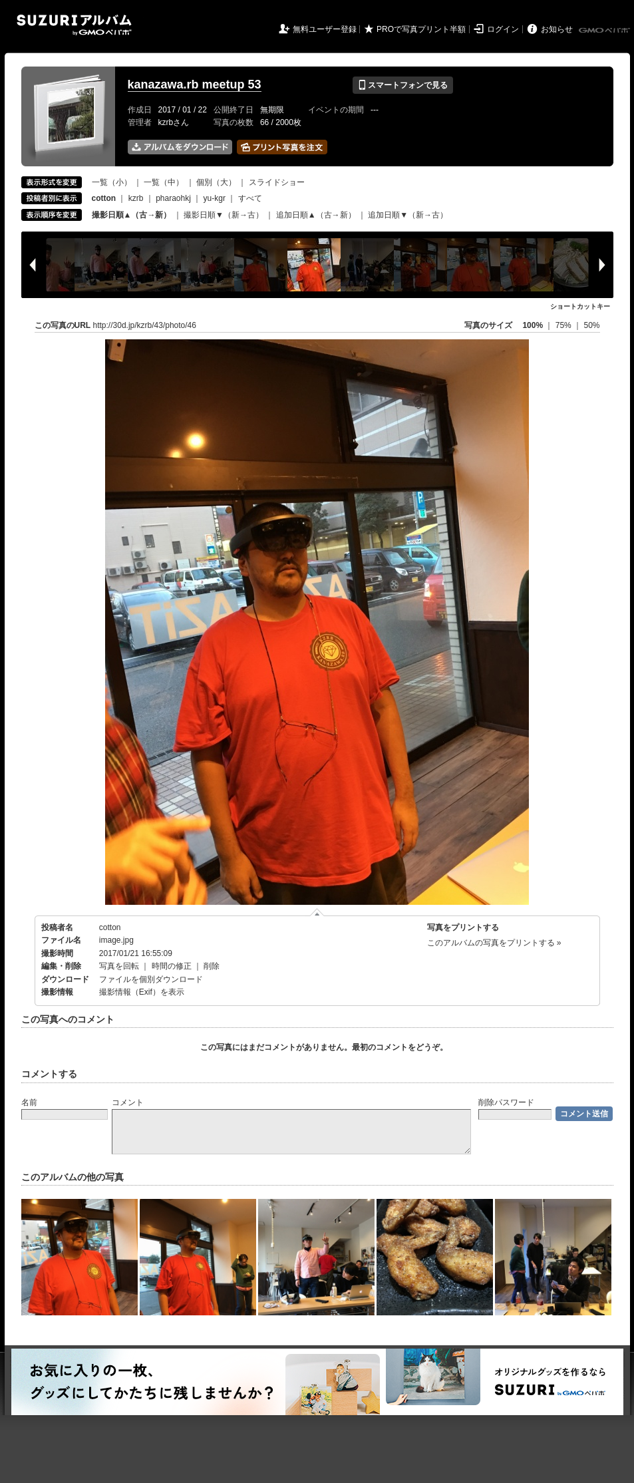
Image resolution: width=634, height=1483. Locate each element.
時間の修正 (172, 966)
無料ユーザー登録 (325, 29)
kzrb (136, 198)
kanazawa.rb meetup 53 (194, 84)
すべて (250, 198)
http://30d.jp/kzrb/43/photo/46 (144, 325)
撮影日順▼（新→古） (223, 215)
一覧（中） (164, 182)
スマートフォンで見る (403, 85)
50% (591, 325)
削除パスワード (506, 1102)
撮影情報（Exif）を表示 (141, 992)
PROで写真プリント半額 (421, 29)
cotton (110, 927)
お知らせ (557, 29)
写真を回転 (119, 966)
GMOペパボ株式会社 (605, 30)
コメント (128, 1102)
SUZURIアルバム (74, 25)
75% (564, 325)
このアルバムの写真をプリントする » (494, 942)
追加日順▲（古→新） (316, 215)
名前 (29, 1102)
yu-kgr (215, 198)
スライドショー (277, 182)
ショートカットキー (580, 306)
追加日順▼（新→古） (408, 215)
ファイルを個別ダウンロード (151, 979)
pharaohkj (173, 198)
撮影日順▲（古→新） (132, 215)
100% (532, 325)
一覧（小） (112, 182)
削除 (212, 966)
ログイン (503, 29)
